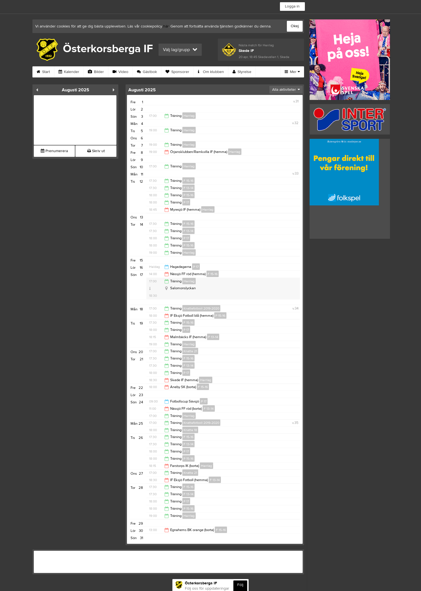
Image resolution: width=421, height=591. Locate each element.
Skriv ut (96, 151)
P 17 (186, 202)
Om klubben (211, 71)
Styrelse (242, 71)
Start (43, 71)
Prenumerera (54, 151)
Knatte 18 (190, 430)
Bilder (96, 71)
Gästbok (147, 71)
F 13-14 (188, 188)
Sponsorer (177, 71)
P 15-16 (188, 195)
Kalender (68, 71)
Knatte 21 (190, 351)
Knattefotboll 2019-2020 (201, 308)
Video (120, 71)
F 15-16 (188, 180)
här (166, 26)
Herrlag (189, 116)
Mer (292, 71)
